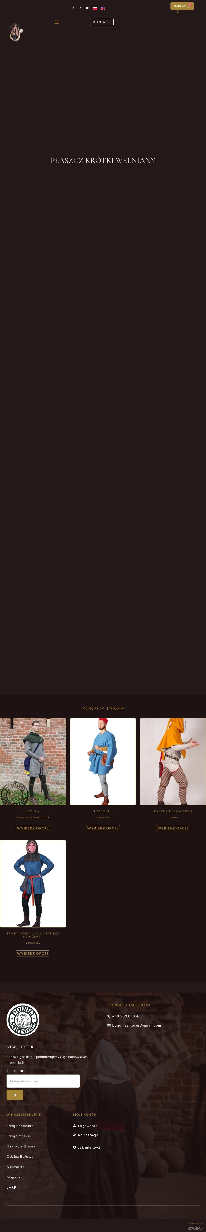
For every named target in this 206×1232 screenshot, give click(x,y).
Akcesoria (15, 1167)
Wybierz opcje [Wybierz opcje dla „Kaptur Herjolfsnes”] (173, 828)
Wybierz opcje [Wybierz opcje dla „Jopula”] (33, 828)
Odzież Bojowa (20, 1156)
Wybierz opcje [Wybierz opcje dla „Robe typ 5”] (103, 828)
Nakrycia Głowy (21, 1146)
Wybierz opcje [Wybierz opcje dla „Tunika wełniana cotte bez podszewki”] (33, 953)
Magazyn (15, 1177)
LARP (11, 1187)
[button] (56, 22)
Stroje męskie (19, 1136)
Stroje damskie (20, 1126)
